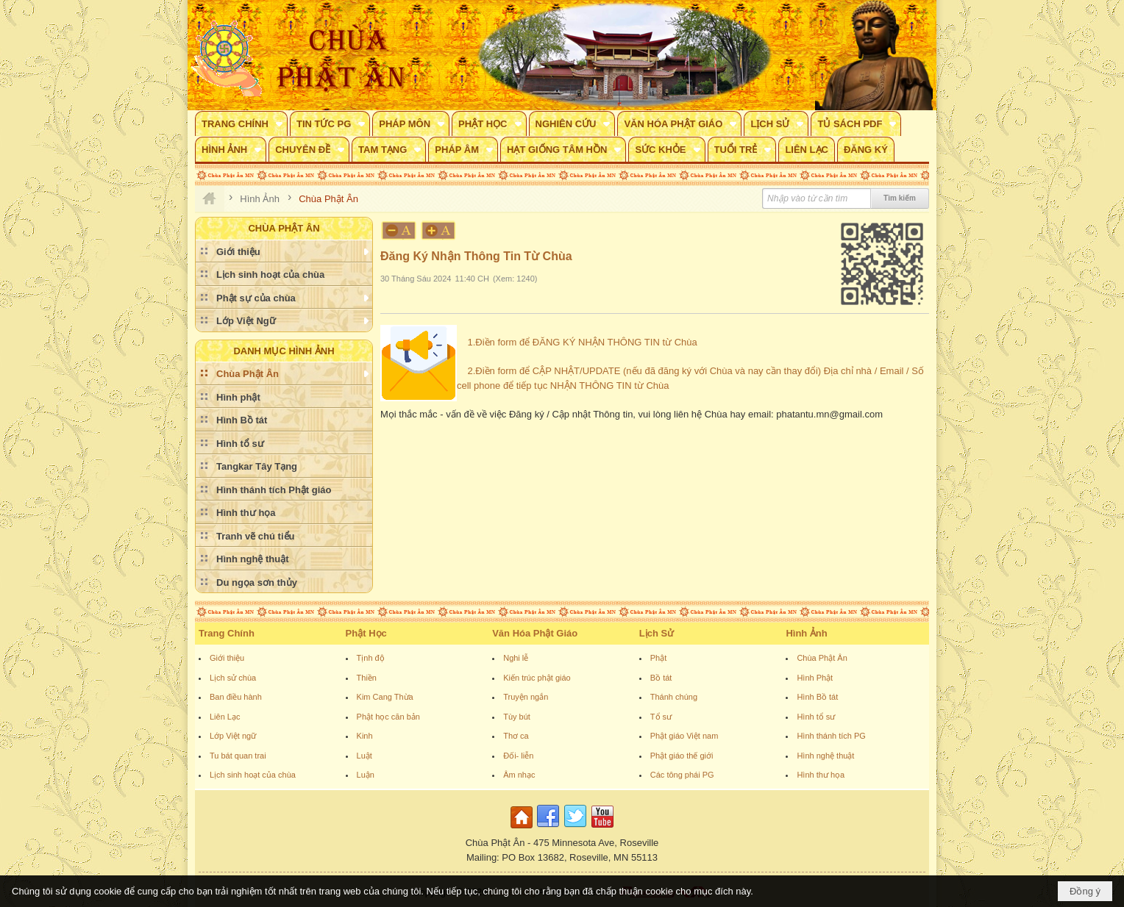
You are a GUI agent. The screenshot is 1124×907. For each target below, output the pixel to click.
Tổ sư (661, 716)
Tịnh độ (371, 657)
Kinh (365, 735)
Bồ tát (661, 677)
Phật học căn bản (388, 716)
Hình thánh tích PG (831, 735)
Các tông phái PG (682, 774)
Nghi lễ (515, 657)
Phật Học (366, 633)
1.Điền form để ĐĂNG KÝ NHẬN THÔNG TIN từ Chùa (582, 342)
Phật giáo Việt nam (684, 735)
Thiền (367, 677)
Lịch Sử (656, 633)
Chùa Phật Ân (822, 657)
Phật (658, 657)
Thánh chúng (673, 696)
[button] (241, 123)
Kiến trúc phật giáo (537, 677)
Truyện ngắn (525, 696)
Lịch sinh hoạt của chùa (253, 774)
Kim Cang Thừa (385, 696)
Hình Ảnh (806, 633)
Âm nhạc (519, 774)
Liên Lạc (225, 716)
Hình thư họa (820, 774)
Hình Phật (815, 677)
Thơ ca (516, 735)
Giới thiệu (227, 657)
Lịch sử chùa (233, 677)
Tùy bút (516, 716)
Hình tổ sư (816, 716)
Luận (365, 774)
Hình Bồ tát (817, 696)
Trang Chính (227, 633)
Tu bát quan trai (238, 755)
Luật (364, 755)
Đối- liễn (518, 755)
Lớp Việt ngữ (233, 735)
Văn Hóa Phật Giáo (534, 633)
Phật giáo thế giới (682, 755)
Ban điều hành (236, 696)
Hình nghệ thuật (825, 755)
